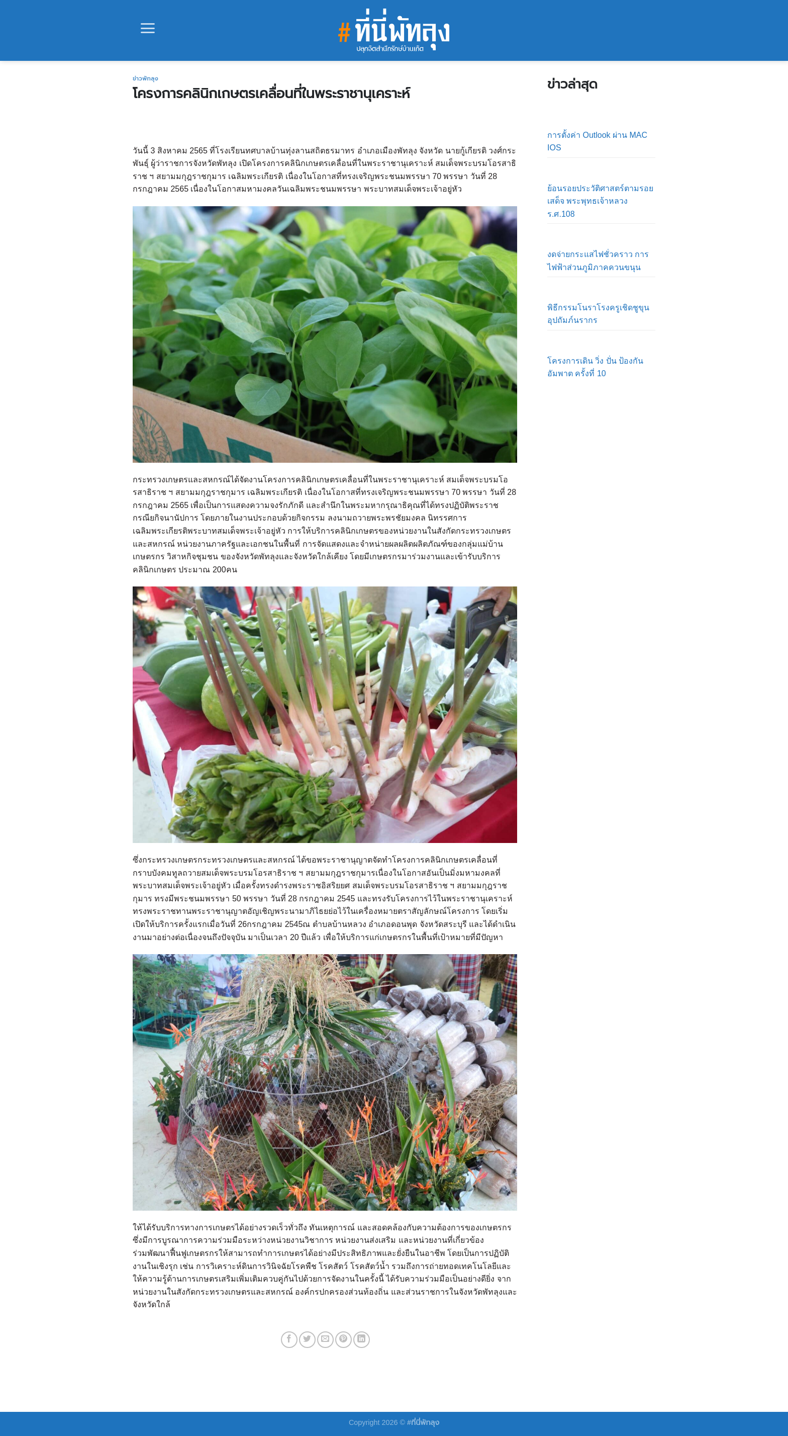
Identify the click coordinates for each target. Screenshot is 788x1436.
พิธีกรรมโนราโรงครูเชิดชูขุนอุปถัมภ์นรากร (598, 314)
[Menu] (148, 28)
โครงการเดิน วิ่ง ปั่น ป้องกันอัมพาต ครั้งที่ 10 (595, 367)
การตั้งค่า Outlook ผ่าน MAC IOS (597, 141)
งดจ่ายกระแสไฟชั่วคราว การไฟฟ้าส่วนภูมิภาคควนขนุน (598, 261)
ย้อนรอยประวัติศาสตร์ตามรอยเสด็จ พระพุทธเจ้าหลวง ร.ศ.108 (600, 201)
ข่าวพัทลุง (145, 78)
